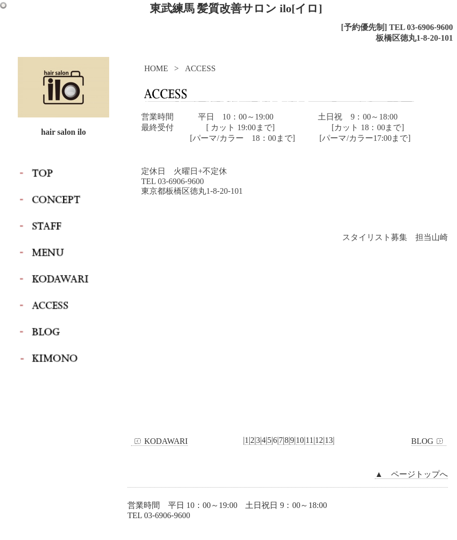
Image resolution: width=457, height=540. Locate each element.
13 (329, 440)
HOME (156, 68)
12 (319, 440)
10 (300, 440)
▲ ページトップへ (411, 474)
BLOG (429, 441)
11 (309, 440)
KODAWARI (159, 441)
